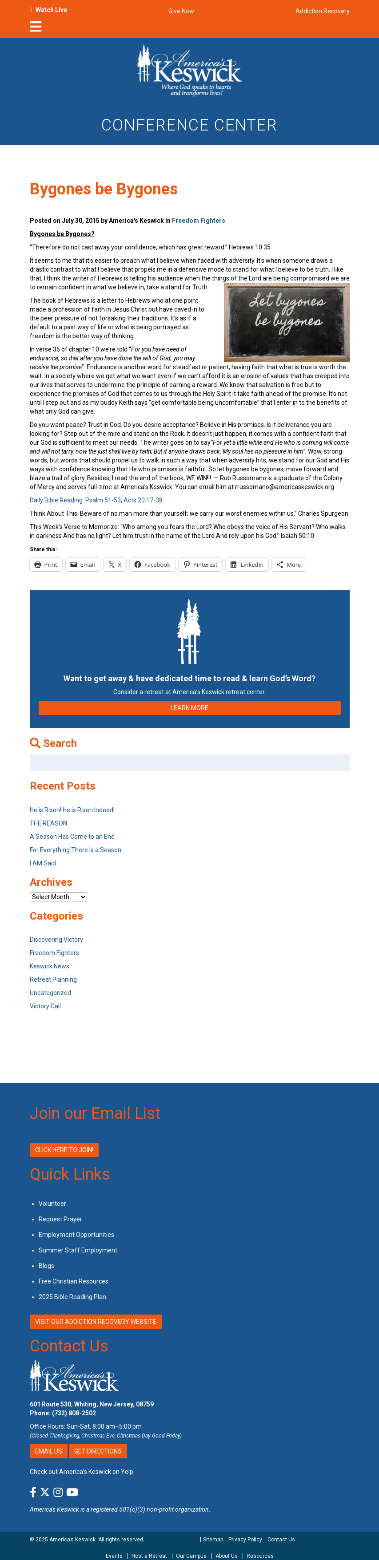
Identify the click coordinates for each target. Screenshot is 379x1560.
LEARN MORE (189, 707)
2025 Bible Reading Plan (72, 1296)
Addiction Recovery (322, 11)
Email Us (48, 1451)
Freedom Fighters (198, 220)
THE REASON (48, 823)
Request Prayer (60, 1219)
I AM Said (43, 863)
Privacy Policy (245, 1539)
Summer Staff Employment (78, 1250)
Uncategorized (50, 992)
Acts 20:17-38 (143, 500)
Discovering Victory (56, 939)
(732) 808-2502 (74, 1413)
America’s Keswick (72, 1539)
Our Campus (191, 1556)
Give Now (181, 11)
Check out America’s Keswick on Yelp (81, 1471)
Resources (260, 1556)
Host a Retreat (149, 1556)
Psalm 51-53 (103, 500)
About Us (226, 1556)
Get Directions (98, 1451)
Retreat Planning (53, 979)
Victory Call (45, 1006)
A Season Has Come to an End (72, 836)
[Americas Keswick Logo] (189, 69)
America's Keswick (54, 1509)
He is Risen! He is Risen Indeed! (72, 810)
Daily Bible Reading (56, 500)
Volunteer (52, 1203)
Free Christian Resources (73, 1281)
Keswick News (49, 966)
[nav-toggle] (35, 29)
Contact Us (69, 1346)
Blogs (46, 1265)
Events (114, 1556)
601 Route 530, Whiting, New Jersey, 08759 (92, 1404)
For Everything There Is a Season (75, 849)
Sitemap (213, 1539)
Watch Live (51, 9)
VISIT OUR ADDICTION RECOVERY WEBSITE (95, 1321)
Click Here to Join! (64, 1149)
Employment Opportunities (76, 1234)
